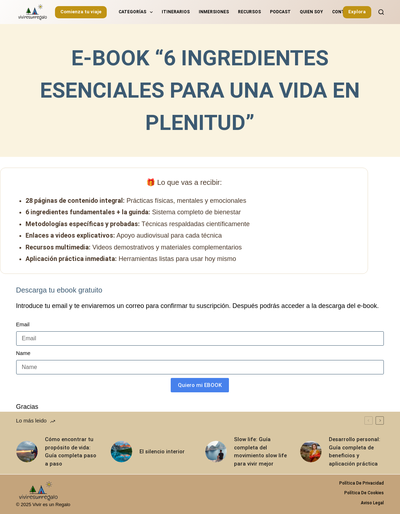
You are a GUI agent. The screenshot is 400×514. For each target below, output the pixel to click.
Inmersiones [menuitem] (214, 11)
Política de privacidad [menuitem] (361, 483)
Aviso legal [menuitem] (372, 502)
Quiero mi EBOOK (200, 385)
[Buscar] (381, 12)
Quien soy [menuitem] (311, 11)
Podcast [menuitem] (280, 11)
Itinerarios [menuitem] (176, 11)
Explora (357, 11)
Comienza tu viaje (80, 11)
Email (23, 324)
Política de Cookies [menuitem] (364, 492)
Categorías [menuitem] (137, 12)
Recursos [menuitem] (249, 11)
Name (23, 353)
